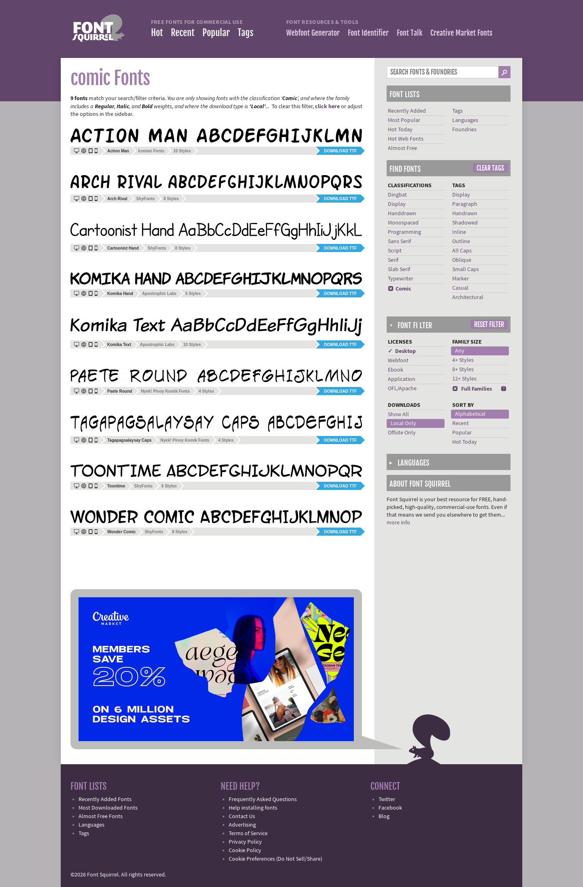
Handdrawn (402, 213)
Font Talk (409, 32)
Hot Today (400, 129)
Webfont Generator (313, 32)
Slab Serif (399, 269)
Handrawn (464, 213)
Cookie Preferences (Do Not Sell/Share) (275, 859)
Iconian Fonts (151, 151)
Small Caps (465, 269)
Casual (460, 288)
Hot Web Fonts (405, 139)
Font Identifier (368, 32)
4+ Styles (463, 360)
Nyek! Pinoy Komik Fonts (165, 391)
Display (397, 204)
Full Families (472, 389)
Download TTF (340, 151)
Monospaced (403, 223)
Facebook (390, 808)
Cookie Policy (245, 850)
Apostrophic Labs (159, 293)
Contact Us (242, 816)
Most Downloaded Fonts (108, 808)
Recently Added (407, 111)
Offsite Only (402, 432)
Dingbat (397, 195)
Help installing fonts (253, 808)
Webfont (398, 360)
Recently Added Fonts (105, 799)
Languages (465, 120)
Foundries (464, 129)
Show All (398, 414)
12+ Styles (464, 379)
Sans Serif (399, 241)
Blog (384, 816)
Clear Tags (490, 168)
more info (398, 522)
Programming (404, 232)
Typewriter (400, 278)
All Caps (462, 250)
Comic (399, 289)
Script (395, 250)
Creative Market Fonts (461, 32)
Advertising (242, 825)
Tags (245, 32)
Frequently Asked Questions (263, 799)
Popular (216, 32)
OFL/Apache (402, 388)
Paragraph (464, 204)
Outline (461, 241)
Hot (157, 32)
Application (401, 379)
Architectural (467, 297)
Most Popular (404, 120)
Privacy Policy (245, 842)
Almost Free (402, 148)
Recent (182, 32)
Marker (460, 278)
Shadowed (465, 223)
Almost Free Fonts (101, 816)
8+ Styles (463, 369)
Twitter (387, 799)
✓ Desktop (402, 351)
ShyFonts (145, 199)
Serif (393, 260)
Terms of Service (248, 833)
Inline (459, 232)
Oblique (461, 260)
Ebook (395, 370)
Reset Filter (489, 325)
